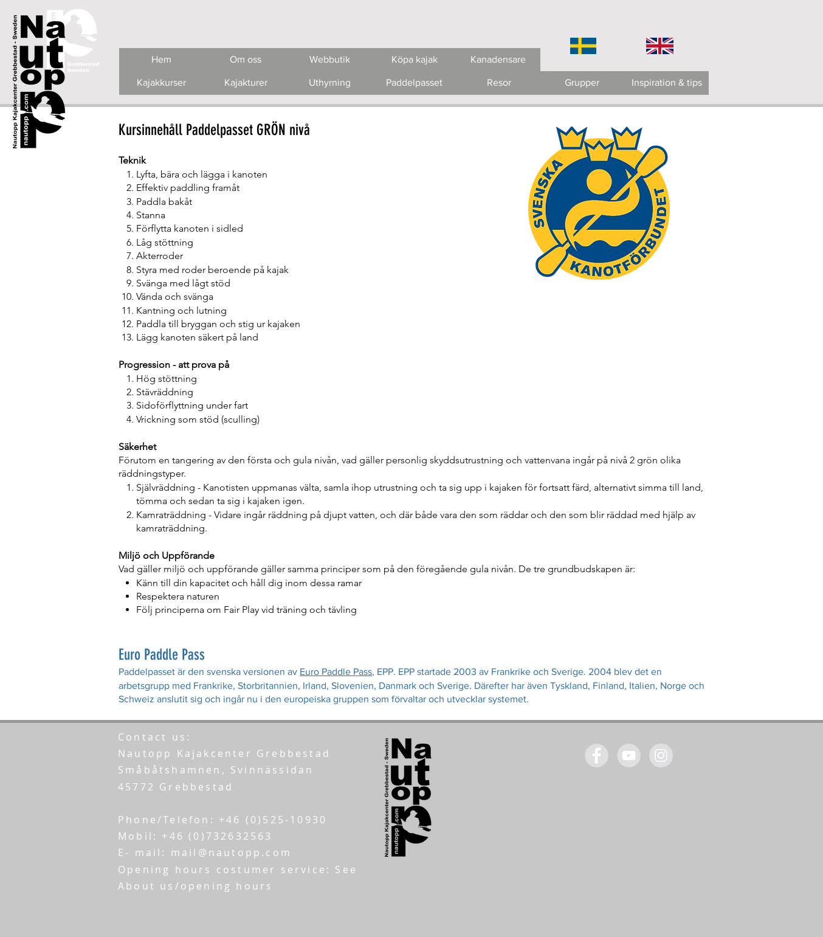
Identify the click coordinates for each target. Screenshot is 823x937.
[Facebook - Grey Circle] (596, 755)
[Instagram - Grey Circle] (661, 755)
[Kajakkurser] (161, 83)
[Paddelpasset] (414, 83)
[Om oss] (245, 60)
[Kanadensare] (498, 60)
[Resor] (498, 83)
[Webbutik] (330, 60)
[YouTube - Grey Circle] (629, 755)
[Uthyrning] (330, 83)
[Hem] (161, 60)
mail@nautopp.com (231, 852)
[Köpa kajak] (414, 60)
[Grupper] (582, 83)
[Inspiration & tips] (666, 83)
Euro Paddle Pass (336, 671)
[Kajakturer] (246, 83)
